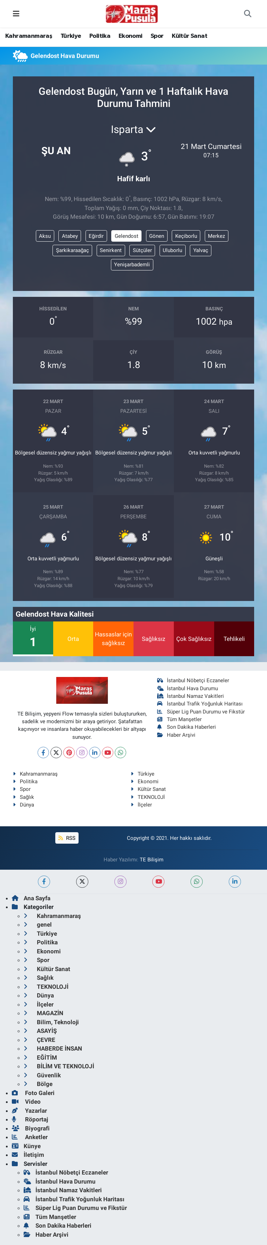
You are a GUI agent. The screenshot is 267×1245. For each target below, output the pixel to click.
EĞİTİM (40, 1057)
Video (26, 1101)
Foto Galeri (33, 1092)
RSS (66, 838)
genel (38, 924)
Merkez (216, 236)
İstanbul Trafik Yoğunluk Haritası (200, 704)
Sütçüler (142, 250)
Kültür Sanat (189, 36)
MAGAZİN (43, 1013)
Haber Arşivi (176, 735)
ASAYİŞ (40, 1030)
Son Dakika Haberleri (186, 727)
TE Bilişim (151, 860)
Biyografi (31, 1128)
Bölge (38, 1083)
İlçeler (141, 805)
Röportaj (30, 1119)
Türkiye (70, 36)
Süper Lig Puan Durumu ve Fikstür (201, 712)
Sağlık (23, 797)
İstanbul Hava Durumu (187, 688)
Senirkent (111, 250)
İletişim (28, 1154)
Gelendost (126, 236)
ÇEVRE (39, 1039)
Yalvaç (200, 250)
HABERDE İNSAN (53, 1048)
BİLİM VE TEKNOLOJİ (59, 1066)
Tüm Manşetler (179, 719)
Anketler (30, 1137)
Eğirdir (96, 236)
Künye (26, 1146)
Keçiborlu (186, 236)
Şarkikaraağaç (72, 250)
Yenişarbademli (132, 264)
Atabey (70, 236)
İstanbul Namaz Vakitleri (190, 696)
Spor (157, 36)
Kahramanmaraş (28, 36)
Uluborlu (172, 250)
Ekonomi (131, 36)
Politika (99, 36)
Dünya (23, 805)
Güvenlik (42, 1075)
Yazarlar (29, 1110)
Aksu (45, 236)
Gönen (156, 236)
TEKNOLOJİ (148, 797)
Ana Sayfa (31, 898)
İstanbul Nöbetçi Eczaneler (193, 680)
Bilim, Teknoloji (51, 1022)
